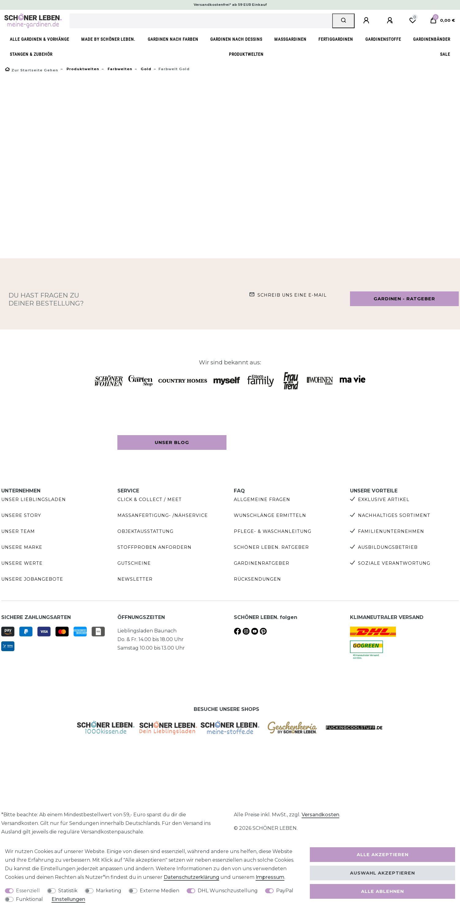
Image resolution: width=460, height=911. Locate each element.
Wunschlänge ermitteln (270, 515)
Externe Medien (159, 891)
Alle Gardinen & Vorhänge (39, 39)
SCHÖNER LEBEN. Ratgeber (271, 547)
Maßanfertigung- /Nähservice (162, 515)
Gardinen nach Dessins (236, 39)
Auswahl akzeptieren (382, 873)
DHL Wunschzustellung (228, 891)
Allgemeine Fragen (262, 499)
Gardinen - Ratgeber (404, 299)
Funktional (29, 899)
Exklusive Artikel (383, 499)
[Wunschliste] (412, 20)
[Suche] (343, 20)
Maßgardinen (290, 39)
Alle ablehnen (382, 891)
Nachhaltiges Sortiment (394, 515)
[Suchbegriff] (201, 20)
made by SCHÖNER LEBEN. (108, 39)
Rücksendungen (257, 579)
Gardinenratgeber (261, 563)
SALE (445, 54)
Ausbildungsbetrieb (388, 547)
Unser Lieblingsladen (33, 499)
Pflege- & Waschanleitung (272, 531)
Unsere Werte (22, 563)
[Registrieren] (390, 20)
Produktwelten (246, 54)
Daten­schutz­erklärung (191, 877)
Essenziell (28, 891)
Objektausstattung (145, 531)
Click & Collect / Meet (149, 499)
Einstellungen (68, 899)
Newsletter (135, 579)
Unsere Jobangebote (32, 579)
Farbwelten (119, 69)
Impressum (270, 877)
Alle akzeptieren (383, 854)
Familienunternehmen (391, 531)
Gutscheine (134, 563)
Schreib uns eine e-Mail (292, 295)
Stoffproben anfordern (154, 547)
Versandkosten (320, 815)
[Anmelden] (367, 20)
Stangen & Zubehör (31, 54)
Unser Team (18, 531)
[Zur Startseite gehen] (31, 70)
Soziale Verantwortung (394, 563)
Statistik (68, 891)
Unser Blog (172, 442)
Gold (145, 69)
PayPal (284, 891)
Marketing (108, 891)
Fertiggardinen (335, 39)
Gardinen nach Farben (173, 39)
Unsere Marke (21, 547)
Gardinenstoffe (383, 39)
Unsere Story (21, 515)
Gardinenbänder (431, 39)
